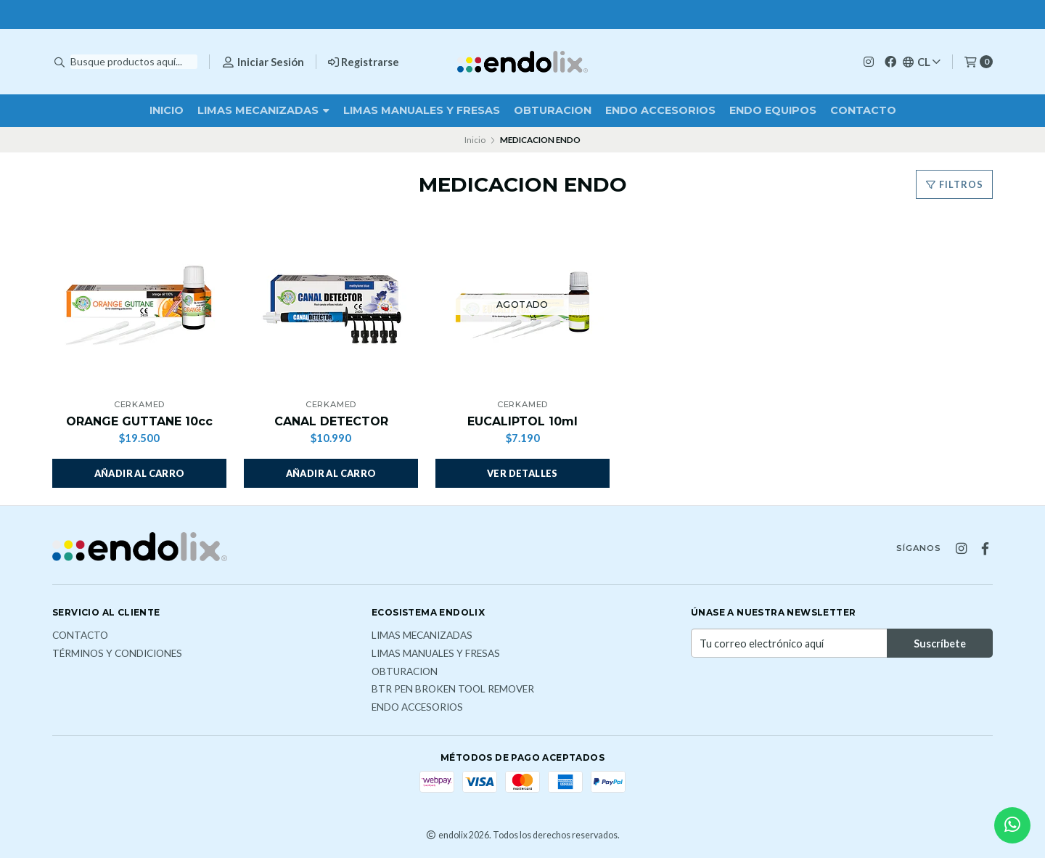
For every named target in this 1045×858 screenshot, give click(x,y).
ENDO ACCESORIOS (660, 110)
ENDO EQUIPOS (772, 110)
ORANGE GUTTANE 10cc (139, 421)
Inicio (166, 110)
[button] (139, 473)
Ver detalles (522, 473)
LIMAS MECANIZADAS (263, 110)
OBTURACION (552, 110)
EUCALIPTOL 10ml (522, 421)
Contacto (863, 110)
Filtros (954, 184)
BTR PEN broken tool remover (453, 690)
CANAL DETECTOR (331, 421)
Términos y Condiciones (117, 654)
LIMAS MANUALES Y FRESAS (421, 110)
